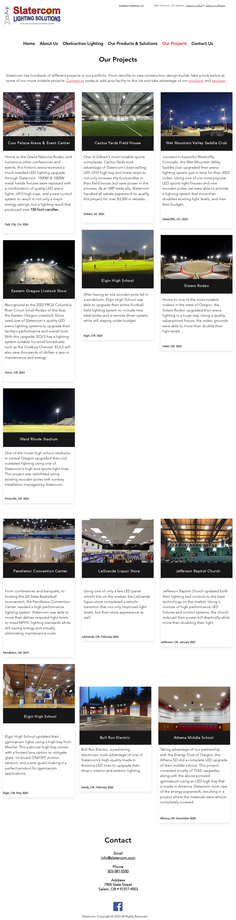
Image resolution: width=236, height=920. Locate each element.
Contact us (75, 80)
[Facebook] (117, 906)
